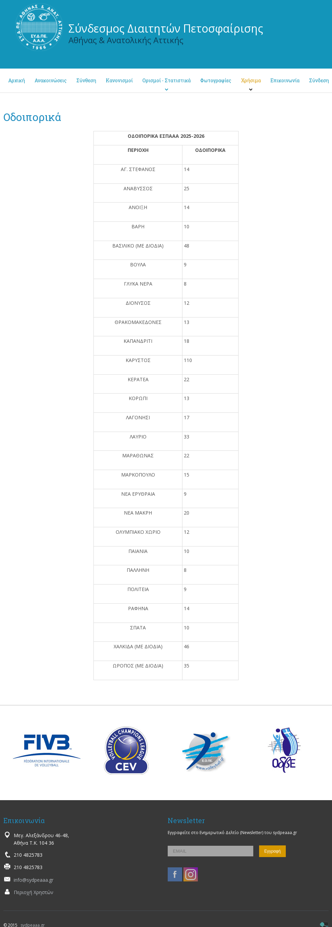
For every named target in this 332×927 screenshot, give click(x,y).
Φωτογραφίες (215, 80)
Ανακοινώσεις (51, 80)
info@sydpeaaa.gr (33, 880)
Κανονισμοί (119, 80)
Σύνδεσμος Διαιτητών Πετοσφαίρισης (165, 28)
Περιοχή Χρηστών (33, 892)
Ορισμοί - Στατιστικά (166, 80)
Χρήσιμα (251, 80)
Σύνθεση (86, 80)
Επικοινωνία (284, 80)
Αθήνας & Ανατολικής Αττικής (125, 40)
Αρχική (16, 80)
